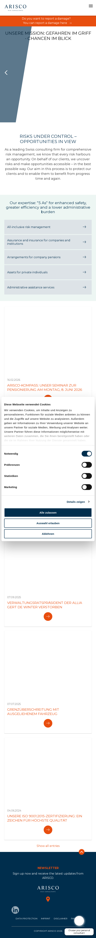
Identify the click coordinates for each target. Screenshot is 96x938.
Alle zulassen (47, 512)
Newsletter (48, 868)
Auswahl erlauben (48, 523)
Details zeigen (76, 501)
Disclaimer (60, 918)
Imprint (45, 918)
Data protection (26, 918)
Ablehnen (48, 533)
